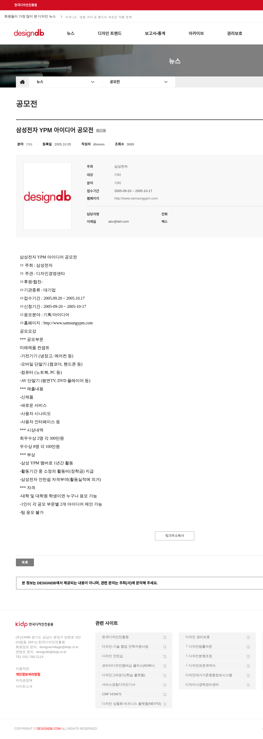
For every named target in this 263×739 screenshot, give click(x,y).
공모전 (115, 82)
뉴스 (40, 82)
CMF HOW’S (111, 694)
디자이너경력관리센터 (202, 684)
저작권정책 (24, 680)
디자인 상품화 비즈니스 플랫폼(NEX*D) (131, 704)
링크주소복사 (174, 536)
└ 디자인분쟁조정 (198, 656)
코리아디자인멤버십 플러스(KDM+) (128, 665)
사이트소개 (24, 686)
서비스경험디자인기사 (118, 684)
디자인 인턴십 (112, 656)
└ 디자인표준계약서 (200, 665)
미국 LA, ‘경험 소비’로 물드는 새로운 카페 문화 (98, 16)
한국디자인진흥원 (25, 5)
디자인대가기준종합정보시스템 (208, 675)
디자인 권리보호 (197, 637)
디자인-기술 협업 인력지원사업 (125, 646)
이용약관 (22, 669)
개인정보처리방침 (28, 674)
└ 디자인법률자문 (198, 646)
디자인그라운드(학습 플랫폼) (123, 675)
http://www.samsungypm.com (136, 198)
